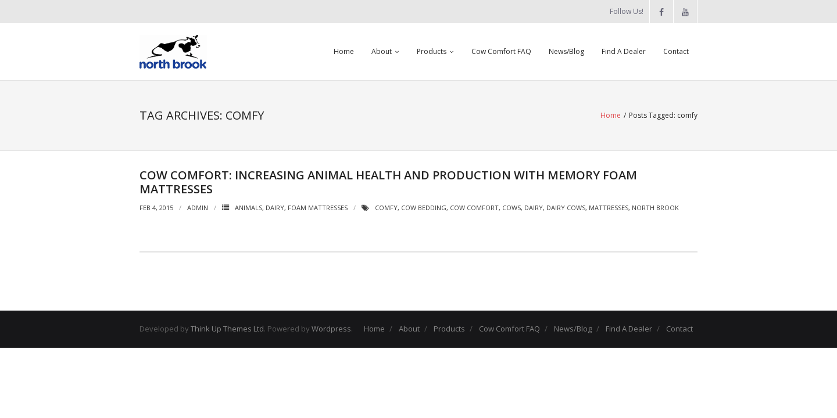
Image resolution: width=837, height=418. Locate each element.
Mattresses (608, 207)
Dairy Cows (565, 207)
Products (431, 51)
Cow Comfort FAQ (501, 51)
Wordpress (331, 328)
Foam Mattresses (318, 207)
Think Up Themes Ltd (227, 328)
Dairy (275, 207)
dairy (533, 207)
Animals (248, 207)
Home (344, 51)
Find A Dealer (624, 51)
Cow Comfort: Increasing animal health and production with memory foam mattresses (388, 182)
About (381, 51)
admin (197, 207)
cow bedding (423, 207)
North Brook (655, 207)
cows (511, 207)
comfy (386, 207)
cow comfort (474, 207)
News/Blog (566, 51)
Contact (676, 51)
